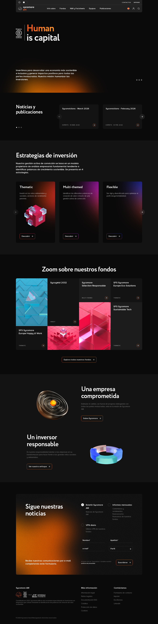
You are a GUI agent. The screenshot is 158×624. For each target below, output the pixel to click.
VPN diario (96, 528)
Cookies (84, 611)
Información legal (88, 593)
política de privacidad (88, 563)
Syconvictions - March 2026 (75, 108)
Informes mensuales (123, 512)
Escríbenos (118, 600)
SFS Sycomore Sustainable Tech (122, 308)
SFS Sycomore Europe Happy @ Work (30, 332)
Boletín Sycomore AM (96, 510)
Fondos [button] (63, 8)
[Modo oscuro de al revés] (25, 2)
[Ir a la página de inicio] (26, 8)
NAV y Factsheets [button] (77, 8)
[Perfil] (121, 548)
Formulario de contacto (123, 593)
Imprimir (137, 2)
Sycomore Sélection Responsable (94, 284)
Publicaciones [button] (105, 8)
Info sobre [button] (51, 8)
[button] (128, 8)
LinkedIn (117, 603)
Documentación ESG (89, 600)
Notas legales (86, 596)
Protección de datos (89, 607)
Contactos (126, 2)
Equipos (92, 8)
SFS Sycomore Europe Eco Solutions (124, 284)
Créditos (84, 603)
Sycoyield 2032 (58, 282)
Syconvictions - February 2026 (121, 108)
